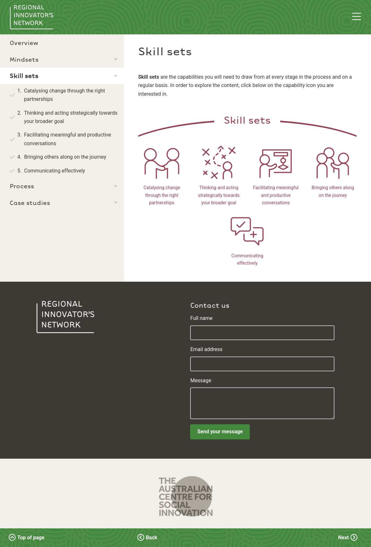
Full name (201, 318)
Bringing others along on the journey (65, 157)
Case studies (30, 202)
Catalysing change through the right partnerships (64, 95)
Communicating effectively (54, 171)
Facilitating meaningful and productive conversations (67, 139)
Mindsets (24, 59)
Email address (206, 349)
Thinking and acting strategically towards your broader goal (70, 117)
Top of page (27, 537)
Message (200, 380)
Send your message (220, 431)
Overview (24, 42)
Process (22, 185)
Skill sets (247, 119)
